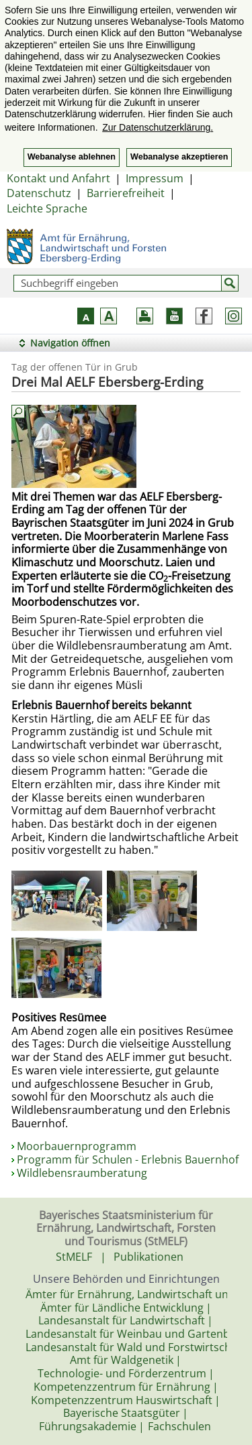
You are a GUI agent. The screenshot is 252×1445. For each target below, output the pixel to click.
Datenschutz (39, 193)
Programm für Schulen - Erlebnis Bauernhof (128, 1159)
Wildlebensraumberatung (82, 1173)
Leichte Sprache (47, 208)
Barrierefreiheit (126, 193)
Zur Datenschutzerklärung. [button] (157, 127)
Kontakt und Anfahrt (58, 178)
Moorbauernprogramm (76, 1146)
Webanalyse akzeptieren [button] (179, 157)
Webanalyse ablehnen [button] (72, 157)
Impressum (154, 178)
